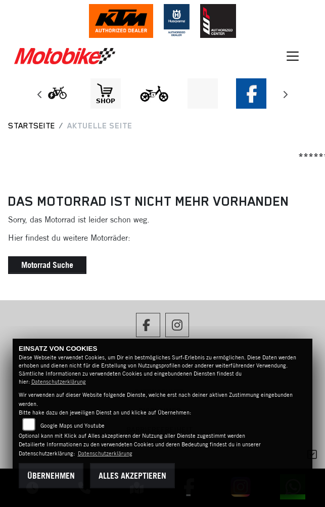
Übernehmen (51, 476)
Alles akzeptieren (132, 476)
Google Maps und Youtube (72, 425)
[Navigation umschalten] (292, 56)
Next (285, 96)
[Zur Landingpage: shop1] (105, 93)
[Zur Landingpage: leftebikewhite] (57, 93)
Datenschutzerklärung (58, 381)
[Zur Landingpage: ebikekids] (154, 93)
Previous (40, 96)
